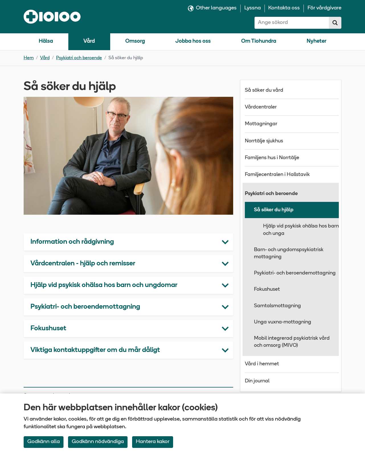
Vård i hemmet (262, 364)
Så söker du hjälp (274, 210)
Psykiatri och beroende (79, 58)
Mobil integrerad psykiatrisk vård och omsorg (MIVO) (292, 342)
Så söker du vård (264, 90)
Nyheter (316, 41)
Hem (29, 58)
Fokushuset (267, 289)
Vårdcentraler (261, 107)
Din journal (257, 381)
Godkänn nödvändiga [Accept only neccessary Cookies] (98, 441)
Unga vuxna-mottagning (282, 322)
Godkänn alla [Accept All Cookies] (43, 441)
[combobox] (292, 23)
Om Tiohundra (258, 41)
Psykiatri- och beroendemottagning (295, 273)
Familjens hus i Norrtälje (272, 158)
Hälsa (46, 41)
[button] (128, 242)
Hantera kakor (152, 441)
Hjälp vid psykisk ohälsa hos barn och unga (301, 230)
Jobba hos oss (193, 41)
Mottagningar (261, 124)
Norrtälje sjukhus (264, 141)
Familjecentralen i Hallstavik (277, 174)
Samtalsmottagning (277, 306)
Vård (89, 41)
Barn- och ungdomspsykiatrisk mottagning (288, 253)
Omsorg (135, 41)
